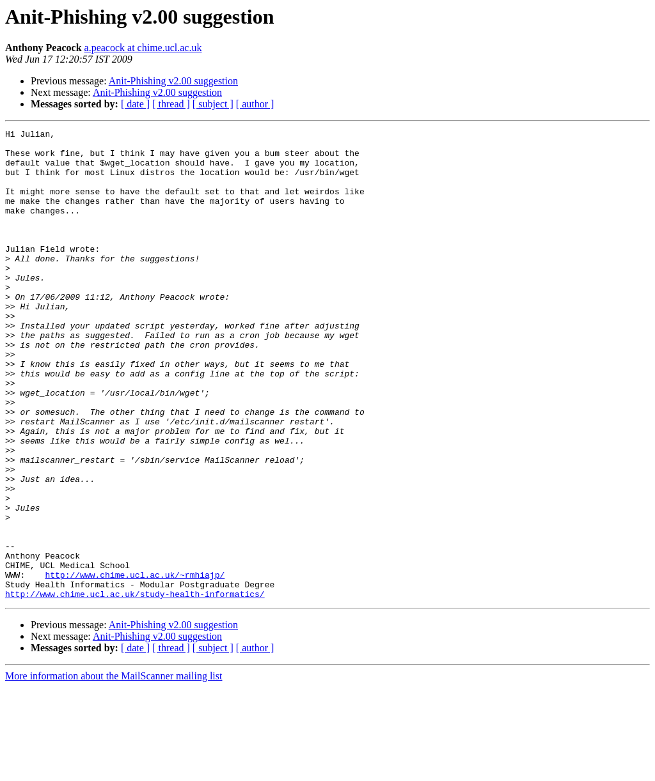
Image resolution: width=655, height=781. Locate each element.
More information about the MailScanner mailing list (113, 769)
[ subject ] (213, 103)
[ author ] (255, 103)
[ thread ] (171, 103)
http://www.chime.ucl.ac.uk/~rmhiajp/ (135, 664)
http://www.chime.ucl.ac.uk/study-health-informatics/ (135, 687)
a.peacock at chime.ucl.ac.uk (143, 47)
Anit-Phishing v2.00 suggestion (173, 80)
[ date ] (135, 103)
